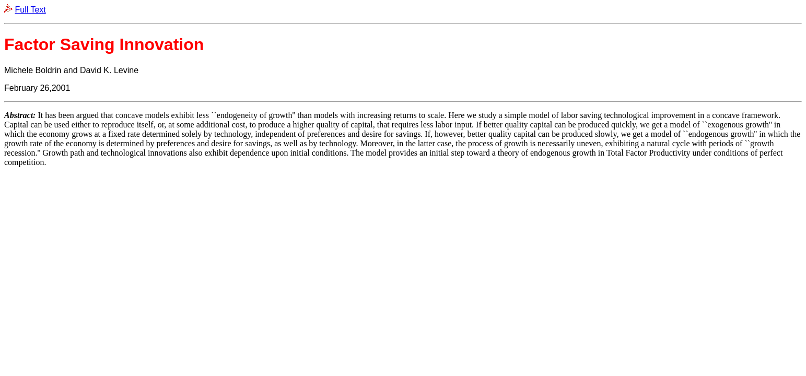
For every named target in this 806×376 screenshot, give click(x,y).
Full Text (30, 9)
